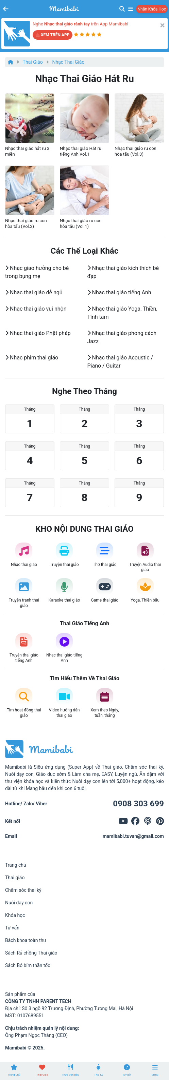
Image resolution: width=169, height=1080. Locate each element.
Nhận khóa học (152, 9)
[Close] (162, 25)
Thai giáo (33, 62)
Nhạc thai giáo (68, 62)
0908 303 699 (138, 803)
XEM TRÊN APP (52, 35)
